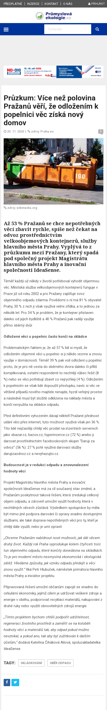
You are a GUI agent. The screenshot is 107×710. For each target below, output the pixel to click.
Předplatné (13, 4)
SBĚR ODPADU (60, 663)
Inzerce (33, 4)
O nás (67, 4)
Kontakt (51, 4)
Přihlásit (96, 3)
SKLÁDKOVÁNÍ (31, 663)
